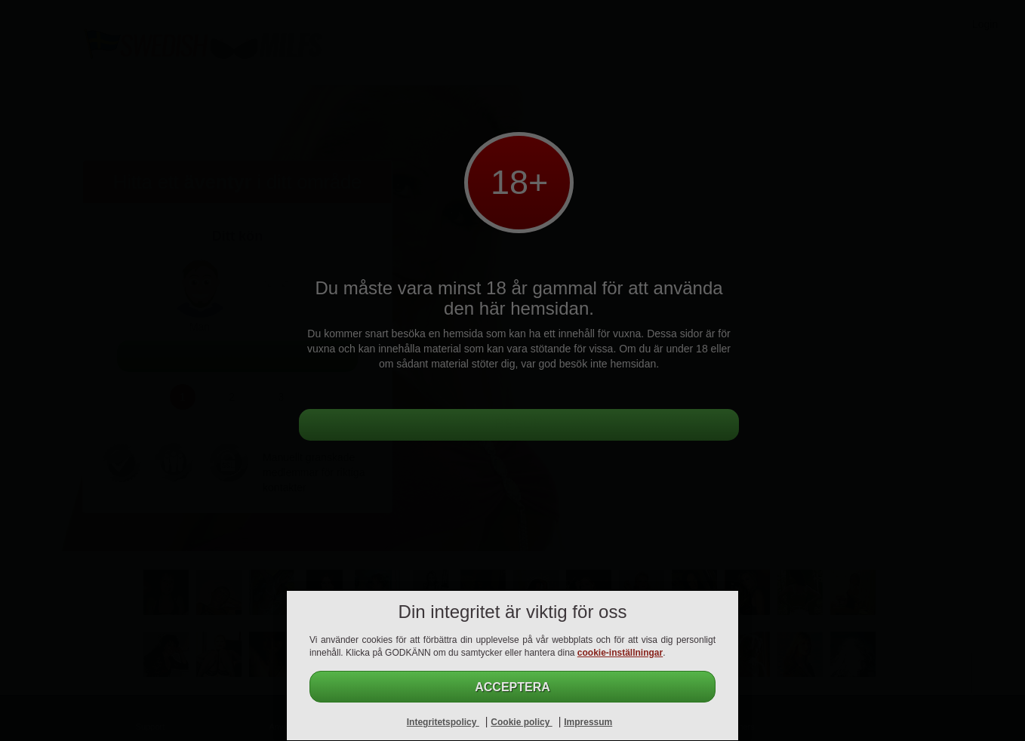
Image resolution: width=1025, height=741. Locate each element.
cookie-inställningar (620, 652)
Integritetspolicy (443, 722)
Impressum (588, 722)
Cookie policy (521, 722)
